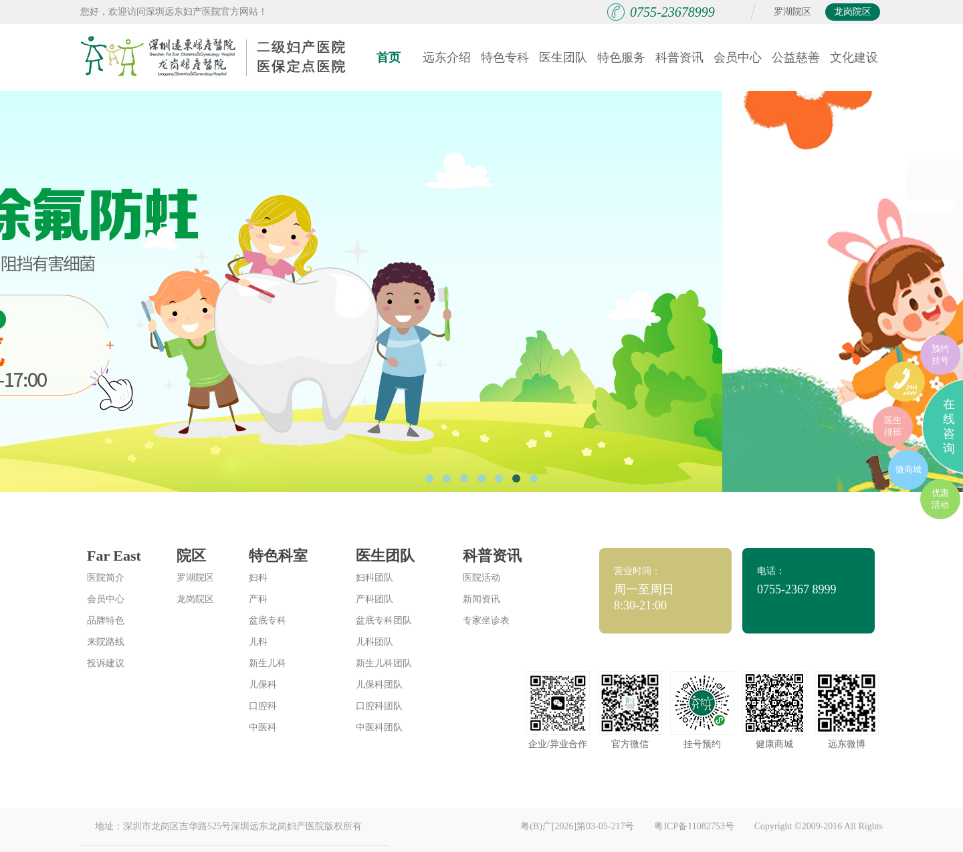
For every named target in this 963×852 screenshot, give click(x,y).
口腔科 (263, 706)
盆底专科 (267, 620)
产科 (258, 599)
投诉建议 (105, 663)
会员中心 (738, 57)
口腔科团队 (379, 706)
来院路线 (105, 642)
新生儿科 (267, 663)
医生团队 (563, 57)
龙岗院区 (852, 12)
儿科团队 (374, 642)
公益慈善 (796, 57)
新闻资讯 (481, 599)
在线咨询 (949, 426)
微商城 (908, 469)
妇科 (258, 578)
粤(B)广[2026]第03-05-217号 (577, 826)
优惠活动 (940, 499)
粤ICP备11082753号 (694, 826)
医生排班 (892, 426)
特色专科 (505, 57)
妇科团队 (374, 578)
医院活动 (481, 578)
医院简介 (105, 578)
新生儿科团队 (384, 663)
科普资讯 (679, 57)
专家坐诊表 (486, 620)
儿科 (258, 642)
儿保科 (263, 685)
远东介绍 (447, 57)
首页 (389, 57)
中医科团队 (379, 727)
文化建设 (854, 57)
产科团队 (374, 599)
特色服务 (621, 57)
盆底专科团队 (384, 620)
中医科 (263, 727)
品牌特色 (105, 620)
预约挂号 (940, 354)
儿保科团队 (379, 685)
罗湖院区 (792, 12)
